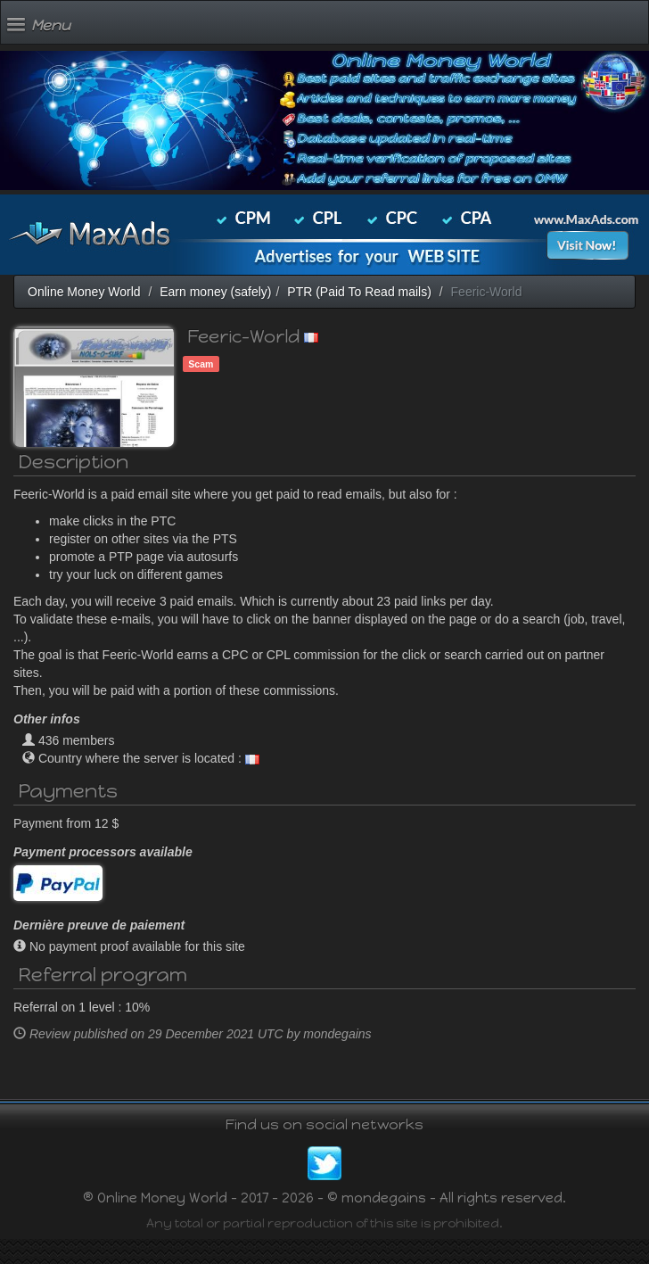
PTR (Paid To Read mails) (359, 292)
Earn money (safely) (215, 292)
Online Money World (84, 292)
